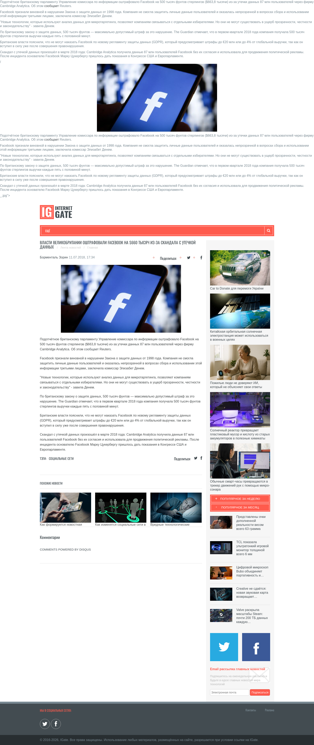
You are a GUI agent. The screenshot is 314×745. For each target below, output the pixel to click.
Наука (111, 231)
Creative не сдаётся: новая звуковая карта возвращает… (252, 592)
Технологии (52, 231)
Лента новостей (71, 247)
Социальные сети (61, 458)
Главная (92, 247)
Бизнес (94, 231)
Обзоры (148, 231)
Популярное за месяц (240, 507)
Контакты (251, 710)
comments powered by (65, 549)
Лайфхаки (129, 231)
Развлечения (74, 231)
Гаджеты (166, 231)
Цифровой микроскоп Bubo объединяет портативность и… (252, 571)
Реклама (269, 710)
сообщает (51, 6)
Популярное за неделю (240, 498)
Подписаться (260, 692)
